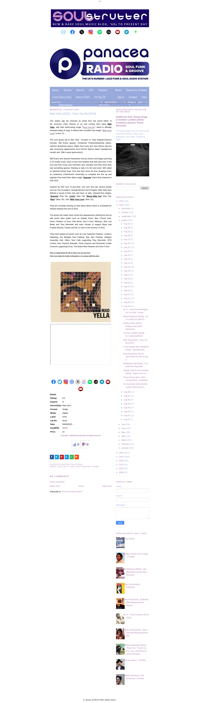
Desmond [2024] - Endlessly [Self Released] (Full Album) (136, 602)
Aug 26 (127, 243)
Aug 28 (127, 235)
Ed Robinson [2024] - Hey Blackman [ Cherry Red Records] (135, 572)
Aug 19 (127, 267)
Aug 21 (127, 263)
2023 (60, 466)
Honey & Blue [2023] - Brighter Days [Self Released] (132, 326)
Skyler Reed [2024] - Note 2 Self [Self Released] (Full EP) (136, 633)
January (125, 448)
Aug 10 (127, 302)
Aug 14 (127, 286)
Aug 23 (127, 255)
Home (55, 90)
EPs (91, 90)
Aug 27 (127, 239)
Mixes (118, 90)
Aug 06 (127, 400)
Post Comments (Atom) (72, 491)
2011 (121, 464)
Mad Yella (76, 466)
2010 (121, 468)
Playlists (102, 90)
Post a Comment (57, 482)
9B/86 (65, 428)
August (124, 220)
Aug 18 (127, 271)
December (126, 208)
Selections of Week (136, 90)
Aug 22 (127, 259)
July (123, 424)
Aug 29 (127, 231)
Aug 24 (127, 251)
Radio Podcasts (66, 105)
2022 (121, 453)
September (126, 216)
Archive (68, 90)
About (121, 97)
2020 (121, 460)
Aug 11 (127, 298)
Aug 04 (127, 407)
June (123, 428)
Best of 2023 (83, 97)
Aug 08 (127, 392)
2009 (121, 472)
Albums (80, 90)
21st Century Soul (61, 97)
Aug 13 (127, 290)
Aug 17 (127, 275)
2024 (121, 201)
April (123, 436)
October (125, 212)
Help (144, 97)
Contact (133, 97)
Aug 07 (127, 396)
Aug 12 (127, 294)
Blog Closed (129, 539)
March (124, 440)
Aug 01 (127, 419)
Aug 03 (127, 411)
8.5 (68, 466)
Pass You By (89, 127)
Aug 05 (127, 404)
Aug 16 (127, 279)
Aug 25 (127, 247)
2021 (121, 457)
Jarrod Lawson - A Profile (135, 660)
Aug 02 (127, 415)
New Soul (86, 466)
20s (64, 466)
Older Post (107, 486)
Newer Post (55, 486)
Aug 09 (127, 306)
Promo (95, 466)
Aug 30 (127, 227)
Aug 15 (127, 282)
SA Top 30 (100, 97)
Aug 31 (127, 224)
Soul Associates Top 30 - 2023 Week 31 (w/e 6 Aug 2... (135, 357)
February (125, 444)
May (123, 432)
